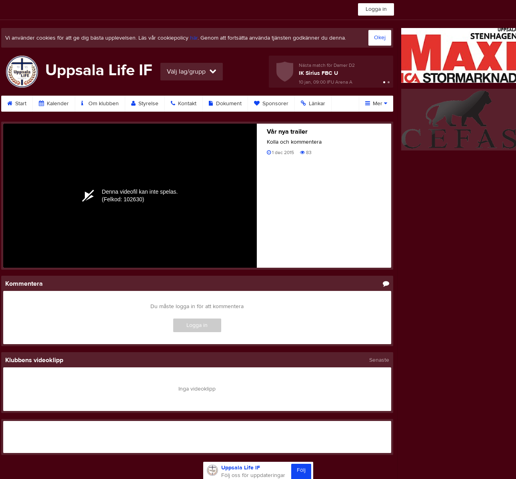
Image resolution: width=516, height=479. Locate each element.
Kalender (54, 103)
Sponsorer (271, 103)
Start (16, 103)
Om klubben (100, 103)
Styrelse (144, 103)
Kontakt (183, 103)
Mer (376, 103)
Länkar (313, 103)
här (194, 38)
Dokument (225, 103)
